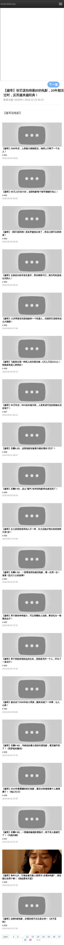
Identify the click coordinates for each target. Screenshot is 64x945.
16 (54, 937)
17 (59, 937)
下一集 (53, 84)
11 (27, 937)
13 (38, 937)
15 (48, 937)
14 (43, 937)
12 (32, 937)
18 (25, 940)
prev (6, 937)
